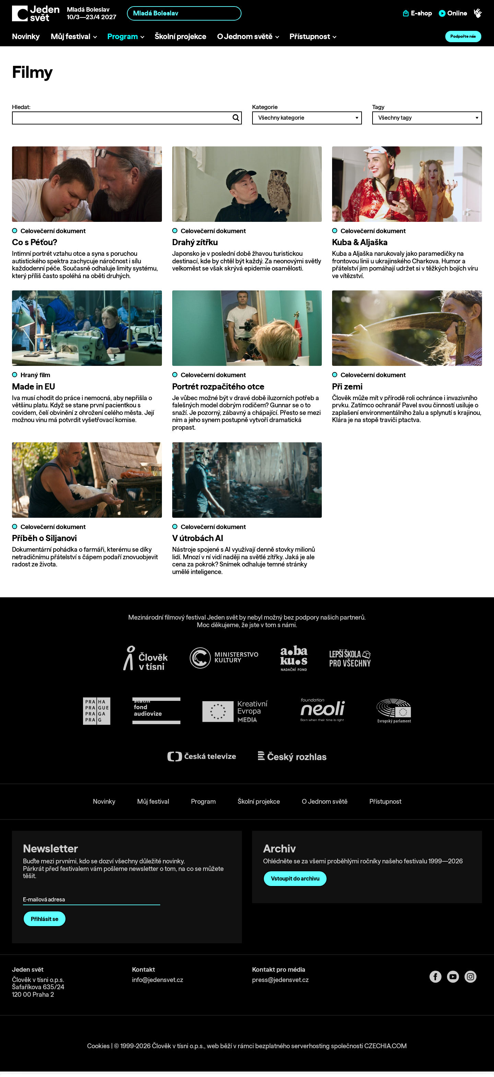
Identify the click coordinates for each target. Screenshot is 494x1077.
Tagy (427, 114)
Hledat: (127, 114)
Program (122, 36)
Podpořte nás (463, 36)
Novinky (26, 36)
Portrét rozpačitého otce (218, 386)
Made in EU (33, 386)
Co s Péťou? (34, 242)
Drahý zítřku (195, 242)
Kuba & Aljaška (360, 242)
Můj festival (70, 36)
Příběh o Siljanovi (44, 538)
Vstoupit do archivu (295, 879)
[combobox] (184, 13)
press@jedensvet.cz (280, 979)
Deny (437, 1055)
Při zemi (347, 386)
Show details (106, 1068)
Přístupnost (310, 36)
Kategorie (307, 114)
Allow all (436, 1027)
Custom (437, 1041)
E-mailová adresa (45, 889)
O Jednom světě (244, 36)
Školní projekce (180, 36)
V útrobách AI (197, 538)
